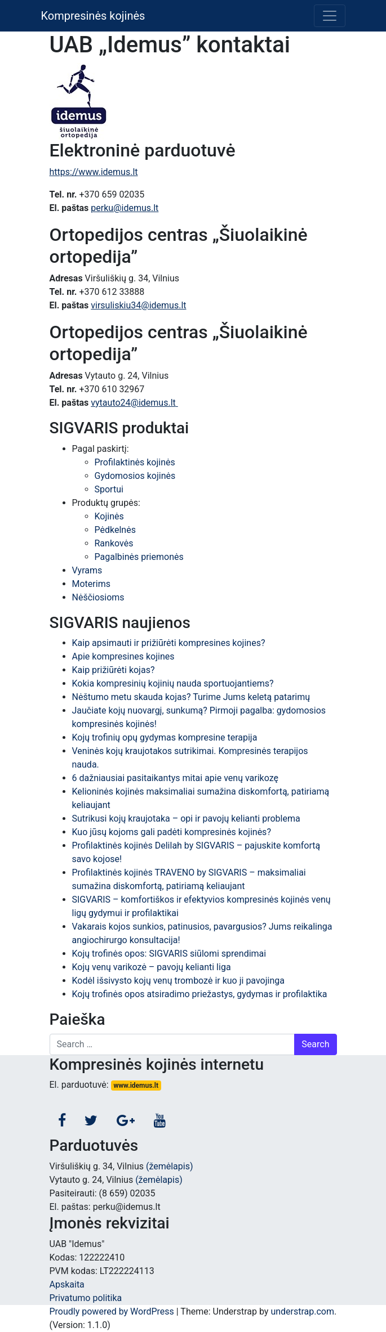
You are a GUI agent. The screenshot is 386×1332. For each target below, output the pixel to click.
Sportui (109, 489)
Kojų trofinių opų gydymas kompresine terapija (165, 737)
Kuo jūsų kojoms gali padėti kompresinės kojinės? (171, 832)
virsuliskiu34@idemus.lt (138, 305)
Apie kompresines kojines (123, 656)
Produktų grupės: (106, 502)
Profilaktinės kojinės (135, 462)
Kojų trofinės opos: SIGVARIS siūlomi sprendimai (169, 953)
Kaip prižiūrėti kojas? (113, 670)
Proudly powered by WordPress (112, 1311)
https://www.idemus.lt (94, 172)
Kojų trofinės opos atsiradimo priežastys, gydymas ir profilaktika (199, 994)
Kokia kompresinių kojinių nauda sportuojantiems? (173, 683)
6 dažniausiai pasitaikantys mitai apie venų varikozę (175, 778)
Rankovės (114, 543)
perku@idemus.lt (124, 208)
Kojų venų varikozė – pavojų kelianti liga (151, 967)
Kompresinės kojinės (93, 16)
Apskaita (67, 1284)
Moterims (91, 583)
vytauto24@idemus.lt (134, 402)
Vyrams (87, 570)
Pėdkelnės (115, 529)
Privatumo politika (86, 1298)
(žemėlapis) (169, 1166)
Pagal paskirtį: (100, 448)
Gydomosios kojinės (135, 475)
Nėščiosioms (98, 597)
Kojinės (109, 516)
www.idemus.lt (135, 1085)
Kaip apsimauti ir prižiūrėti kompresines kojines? (168, 643)
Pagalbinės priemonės (139, 556)
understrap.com (302, 1311)
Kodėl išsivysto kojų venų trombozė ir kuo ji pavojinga (178, 980)
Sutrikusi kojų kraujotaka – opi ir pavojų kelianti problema (186, 818)
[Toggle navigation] (329, 16)
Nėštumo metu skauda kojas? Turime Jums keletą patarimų (191, 697)
